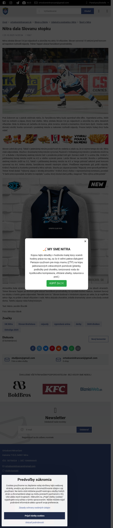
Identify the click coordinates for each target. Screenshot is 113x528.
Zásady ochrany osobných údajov (34, 507)
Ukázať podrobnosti (34, 522)
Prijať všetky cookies (34, 516)
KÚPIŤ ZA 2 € (57, 283)
